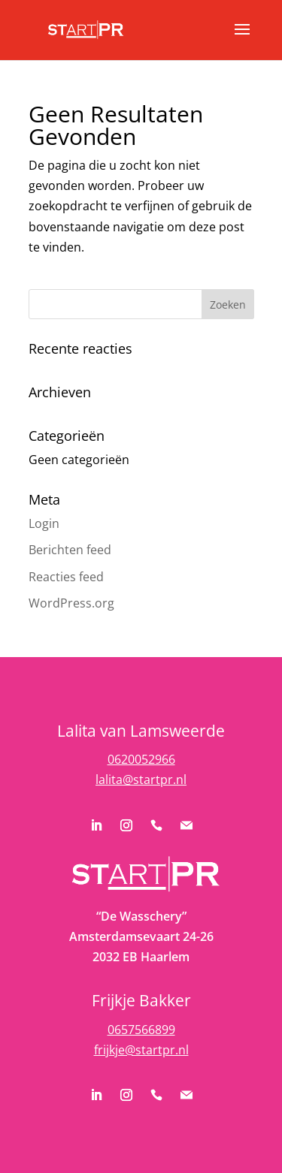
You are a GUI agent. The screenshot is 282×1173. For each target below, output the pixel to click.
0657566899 (141, 1029)
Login (44, 523)
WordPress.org (71, 603)
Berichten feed (70, 549)
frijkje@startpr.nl (141, 1050)
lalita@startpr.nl (141, 779)
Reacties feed (66, 576)
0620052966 (141, 759)
